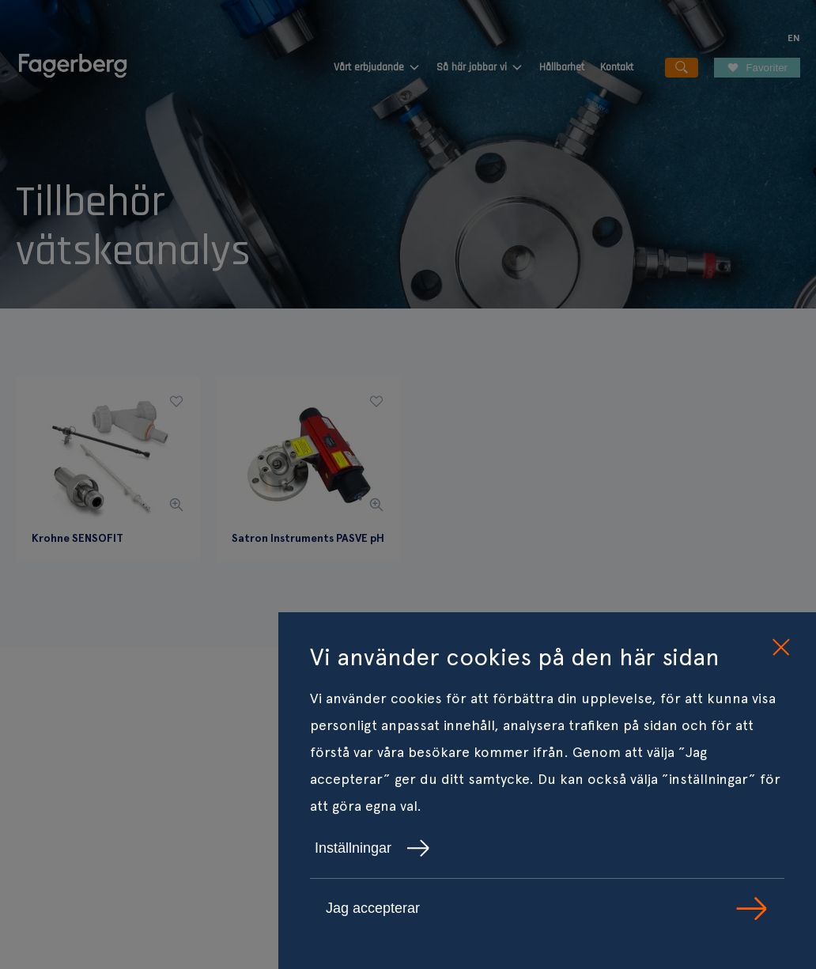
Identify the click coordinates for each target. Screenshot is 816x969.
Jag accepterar (547, 908)
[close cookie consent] (780, 648)
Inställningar (372, 848)
